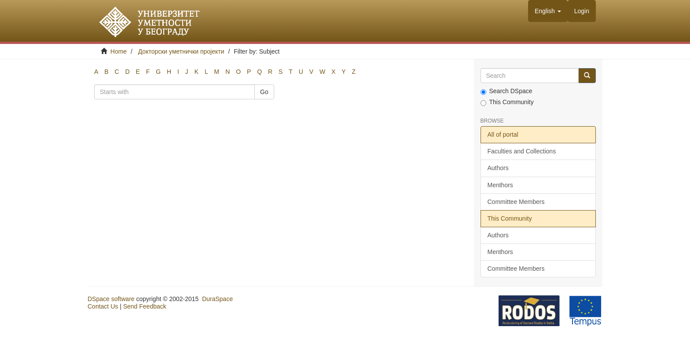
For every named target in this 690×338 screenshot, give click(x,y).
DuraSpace (217, 298)
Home (118, 51)
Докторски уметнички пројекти (181, 51)
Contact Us (103, 306)
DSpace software (111, 298)
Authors (498, 167)
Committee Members (516, 201)
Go (264, 91)
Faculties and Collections (522, 151)
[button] (548, 11)
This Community (507, 102)
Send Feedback (144, 306)
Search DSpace (506, 91)
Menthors (500, 185)
